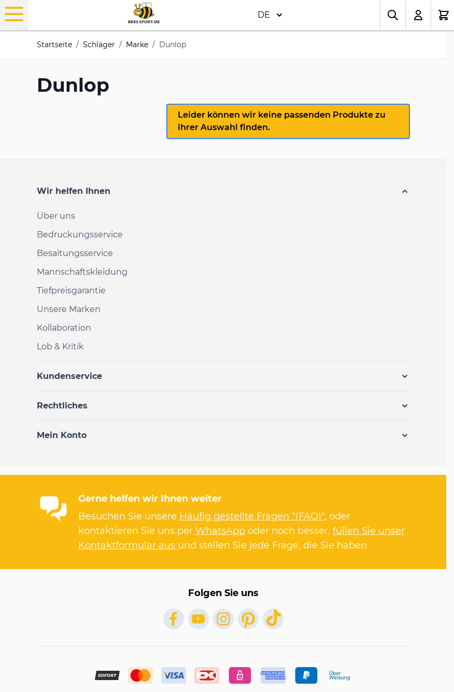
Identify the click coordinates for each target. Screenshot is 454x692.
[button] (223, 191)
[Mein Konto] (418, 15)
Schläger (99, 44)
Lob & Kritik (60, 346)
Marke (137, 44)
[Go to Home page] (144, 13)
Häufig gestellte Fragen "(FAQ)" (251, 516)
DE (270, 15)
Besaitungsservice (75, 253)
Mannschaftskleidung (82, 272)
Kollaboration (64, 328)
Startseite (54, 44)
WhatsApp (220, 530)
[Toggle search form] (393, 15)
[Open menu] (14, 14)
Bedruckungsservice (80, 234)
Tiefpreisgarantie (71, 290)
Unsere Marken (69, 309)
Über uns (56, 216)
